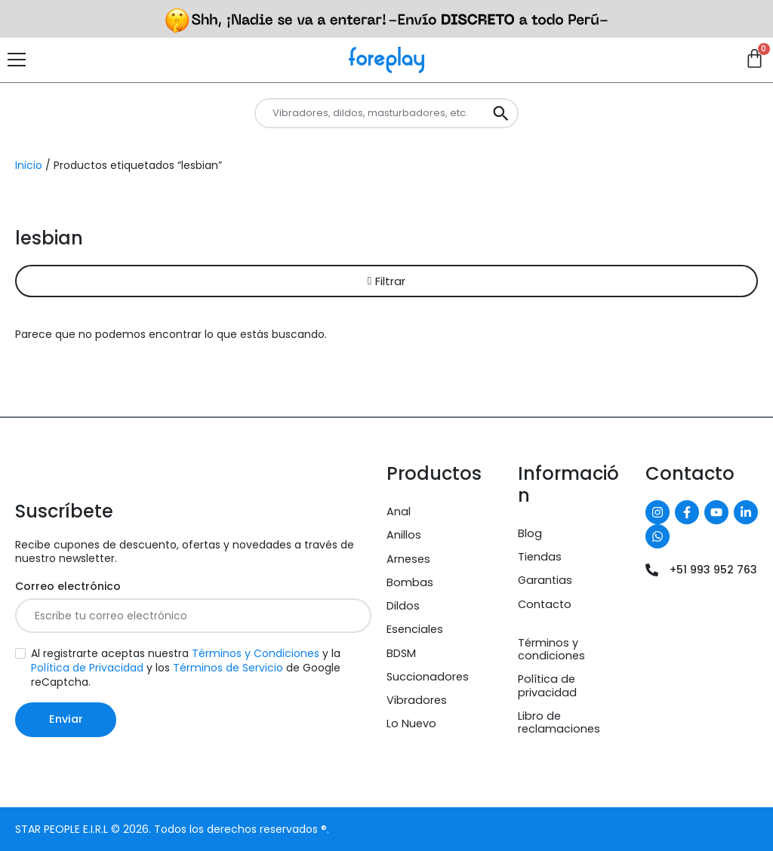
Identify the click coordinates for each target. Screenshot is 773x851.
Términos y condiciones (551, 649)
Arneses (408, 559)
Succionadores (427, 676)
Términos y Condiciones (255, 653)
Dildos (403, 605)
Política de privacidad (547, 685)
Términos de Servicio (228, 667)
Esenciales (414, 629)
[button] (386, 281)
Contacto (544, 604)
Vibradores (416, 700)
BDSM (401, 653)
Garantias (545, 580)
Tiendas (540, 556)
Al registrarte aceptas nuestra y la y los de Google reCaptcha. (185, 668)
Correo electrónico (68, 586)
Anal (398, 511)
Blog (530, 533)
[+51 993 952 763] (651, 570)
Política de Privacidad (87, 667)
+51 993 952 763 (713, 569)
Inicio (28, 165)
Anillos (403, 534)
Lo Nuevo (411, 723)
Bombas (409, 582)
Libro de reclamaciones (559, 722)
